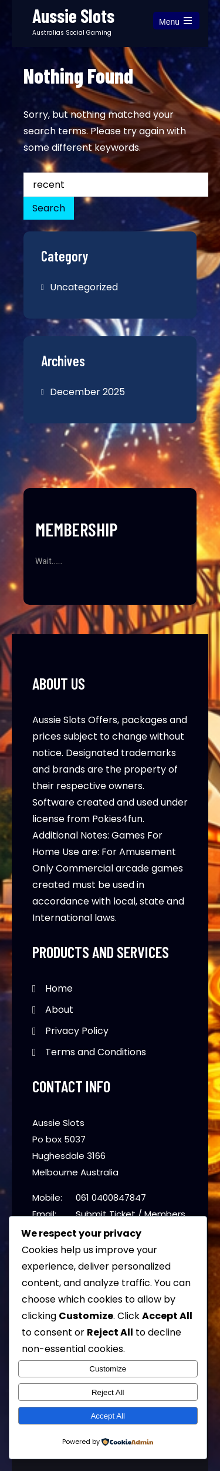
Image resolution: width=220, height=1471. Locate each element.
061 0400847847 (111, 1197)
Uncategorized (84, 287)
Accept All (107, 1416)
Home (59, 988)
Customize (107, 1368)
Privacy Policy (77, 1031)
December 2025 (87, 392)
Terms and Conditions (95, 1052)
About (59, 1009)
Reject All (108, 1392)
